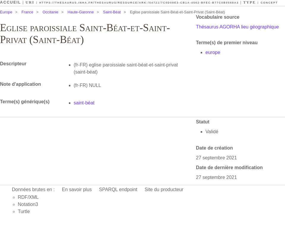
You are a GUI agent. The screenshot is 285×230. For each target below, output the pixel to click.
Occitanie (50, 12)
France (27, 12)
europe (212, 52)
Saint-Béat (112, 12)
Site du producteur (164, 189)
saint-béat (84, 102)
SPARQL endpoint (118, 189)
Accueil (10, 2)
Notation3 (28, 204)
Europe (6, 12)
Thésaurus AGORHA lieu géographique (237, 26)
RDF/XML (28, 197)
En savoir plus (77, 189)
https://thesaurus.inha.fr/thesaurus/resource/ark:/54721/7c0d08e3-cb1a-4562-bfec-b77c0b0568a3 (139, 2)
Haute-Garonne (81, 12)
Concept (269, 2)
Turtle (24, 211)
